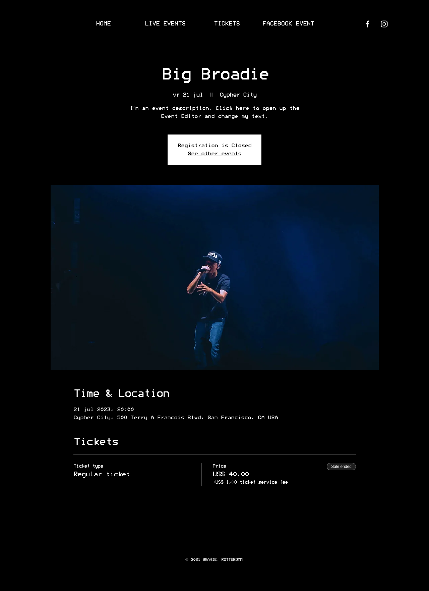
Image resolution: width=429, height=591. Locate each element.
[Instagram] (384, 24)
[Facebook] (367, 24)
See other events (214, 153)
